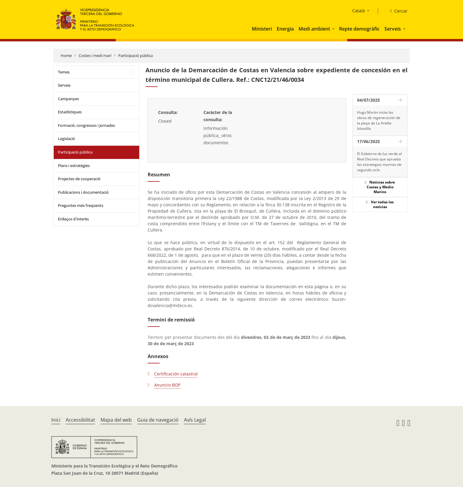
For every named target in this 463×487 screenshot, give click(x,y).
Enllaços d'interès (73, 219)
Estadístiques (70, 112)
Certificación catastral (176, 374)
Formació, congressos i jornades (86, 125)
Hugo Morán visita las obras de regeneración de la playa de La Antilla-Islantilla (378, 120)
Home (66, 55)
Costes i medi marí (95, 55)
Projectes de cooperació (79, 178)
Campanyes (68, 98)
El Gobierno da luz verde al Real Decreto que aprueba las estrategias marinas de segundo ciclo (379, 161)
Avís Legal (195, 420)
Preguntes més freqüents (80, 205)
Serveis (392, 28)
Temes (64, 72)
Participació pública (135, 55)
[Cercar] (396, 11)
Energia (285, 28)
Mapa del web (116, 420)
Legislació (66, 138)
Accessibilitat (80, 420)
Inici (55, 420)
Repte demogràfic (359, 28)
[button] (334, 28)
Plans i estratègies (74, 165)
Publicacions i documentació (83, 192)
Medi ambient (314, 28)
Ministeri (262, 28)
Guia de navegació (158, 420)
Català (358, 10)
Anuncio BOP (167, 385)
